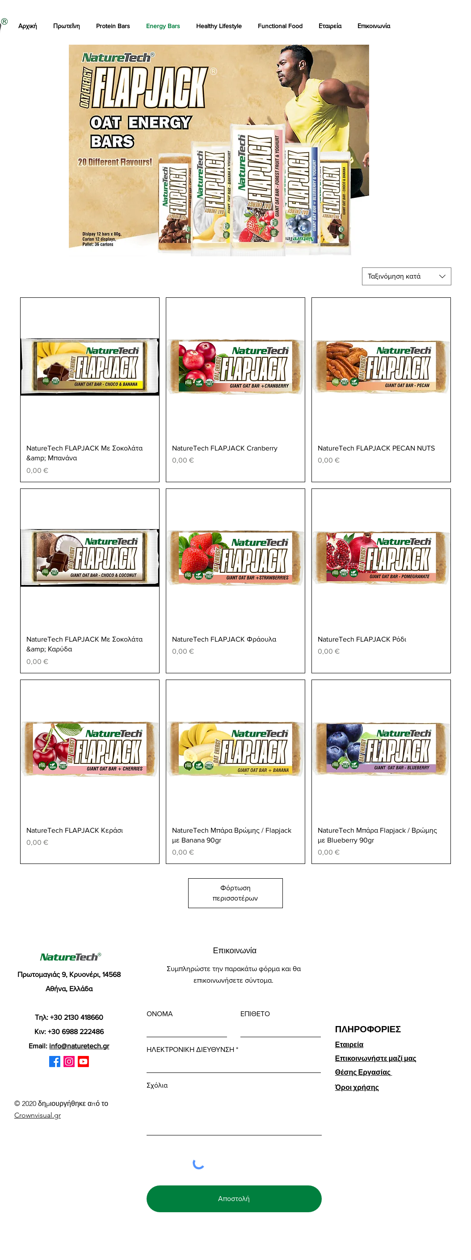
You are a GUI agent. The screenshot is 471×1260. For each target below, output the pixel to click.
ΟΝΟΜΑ (160, 1014)
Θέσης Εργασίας (363, 1072)
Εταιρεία (349, 1044)
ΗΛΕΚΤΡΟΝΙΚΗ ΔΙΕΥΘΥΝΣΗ (190, 1049)
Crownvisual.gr (37, 1115)
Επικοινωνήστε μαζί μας (375, 1058)
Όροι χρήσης (357, 1087)
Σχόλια (157, 1085)
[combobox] (406, 276)
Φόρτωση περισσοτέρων (235, 892)
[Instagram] (69, 1061)
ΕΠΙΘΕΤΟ (255, 1014)
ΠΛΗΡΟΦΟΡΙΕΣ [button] (368, 1029)
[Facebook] (54, 1061)
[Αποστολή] (234, 1198)
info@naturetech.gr (79, 1046)
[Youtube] (83, 1061)
